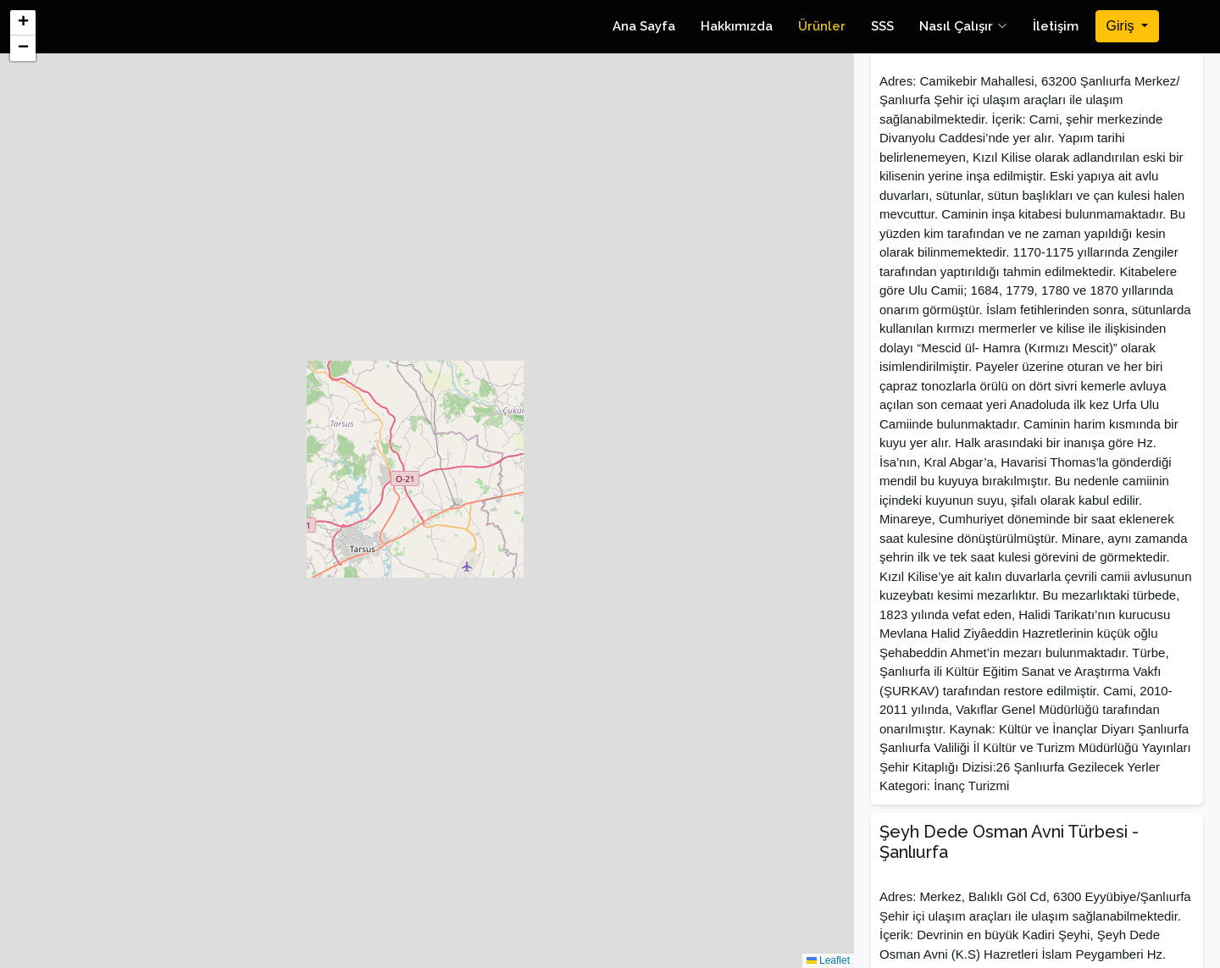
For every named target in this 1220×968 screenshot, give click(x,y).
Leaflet (828, 960)
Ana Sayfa (644, 26)
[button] (23, 23)
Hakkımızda (737, 26)
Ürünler (822, 26)
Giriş (1122, 26)
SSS (882, 26)
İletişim (1056, 26)
